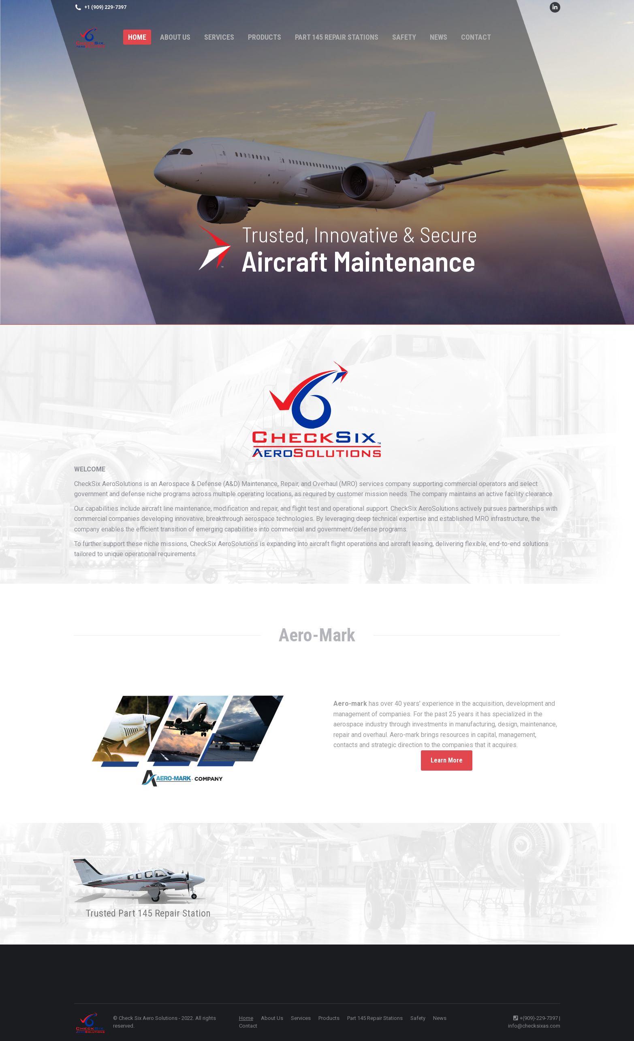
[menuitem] (137, 37)
